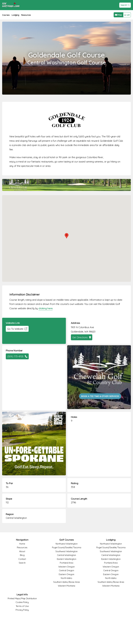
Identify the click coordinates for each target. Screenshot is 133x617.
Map (118, 15)
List (127, 15)
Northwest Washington (67, 543)
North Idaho (66, 578)
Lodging (15, 15)
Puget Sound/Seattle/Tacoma (66, 547)
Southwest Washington (66, 551)
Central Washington (16, 517)
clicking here (46, 308)
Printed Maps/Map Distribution (22, 598)
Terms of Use (22, 606)
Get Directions (81, 337)
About (22, 551)
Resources (26, 15)
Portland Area (66, 562)
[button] (66, 235)
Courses (6, 15)
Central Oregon (66, 570)
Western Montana (66, 585)
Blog (22, 555)
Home (22, 543)
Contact (22, 559)
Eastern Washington (66, 559)
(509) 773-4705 (17, 356)
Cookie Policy (22, 602)
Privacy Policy (22, 609)
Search (125, 5)
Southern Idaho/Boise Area (66, 582)
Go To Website (17, 328)
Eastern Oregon (66, 574)
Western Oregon (66, 566)
